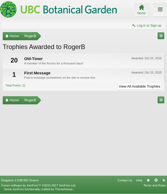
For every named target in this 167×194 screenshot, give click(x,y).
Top (156, 180)
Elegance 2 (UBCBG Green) (19, 180)
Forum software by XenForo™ (38, 185)
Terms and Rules (154, 185)
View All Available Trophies (139, 86)
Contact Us (125, 180)
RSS (164, 180)
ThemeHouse (64, 189)
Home (148, 180)
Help (139, 180)
